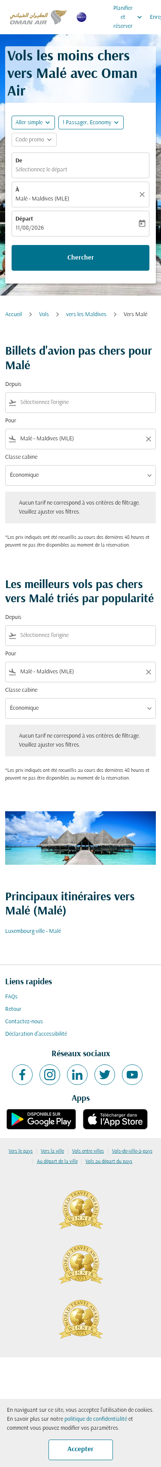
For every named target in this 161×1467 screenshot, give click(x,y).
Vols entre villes (88, 1151)
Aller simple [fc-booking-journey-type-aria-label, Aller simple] (29, 123)
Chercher (80, 257)
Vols (44, 314)
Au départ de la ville (57, 1161)
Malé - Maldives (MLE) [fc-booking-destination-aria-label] (42, 199)
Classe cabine (21, 457)
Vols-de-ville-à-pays (132, 1151)
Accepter (80, 1449)
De (18, 161)
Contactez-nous (24, 1022)
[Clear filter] (148, 439)
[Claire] (143, 194)
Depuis (13, 384)
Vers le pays (21, 1151)
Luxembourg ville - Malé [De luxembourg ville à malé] (33, 931)
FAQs (11, 997)
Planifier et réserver (129, 17)
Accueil (13, 314)
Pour (10, 421)
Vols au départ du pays (108, 1161)
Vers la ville (52, 1151)
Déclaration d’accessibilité (36, 1034)
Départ (24, 219)
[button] (91, 122)
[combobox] (86, 402)
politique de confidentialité (95, 1419)
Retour (13, 1009)
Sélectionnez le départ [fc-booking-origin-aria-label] (41, 170)
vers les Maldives (86, 314)
